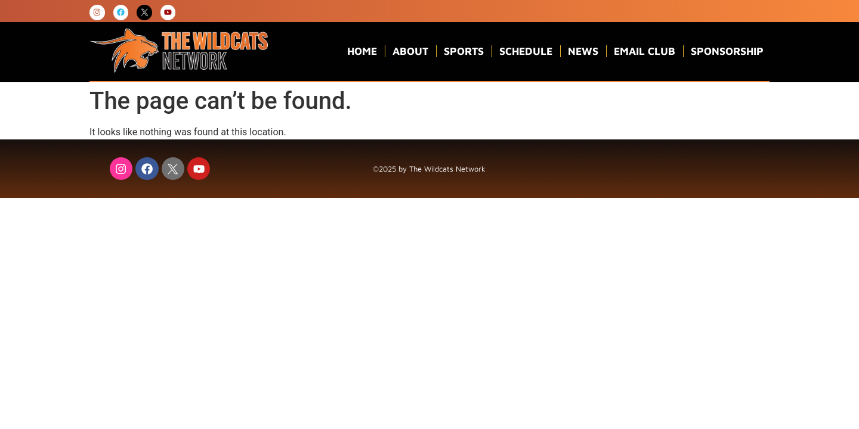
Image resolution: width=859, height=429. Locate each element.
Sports (464, 51)
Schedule (525, 51)
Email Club (644, 51)
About (410, 51)
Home (362, 51)
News (583, 51)
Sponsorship (727, 51)
